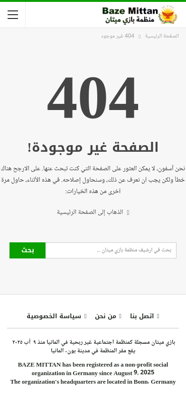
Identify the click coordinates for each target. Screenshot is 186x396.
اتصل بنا (144, 316)
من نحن (108, 316)
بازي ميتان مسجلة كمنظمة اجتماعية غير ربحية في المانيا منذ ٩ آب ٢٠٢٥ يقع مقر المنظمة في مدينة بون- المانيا (93, 346)
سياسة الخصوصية (56, 316)
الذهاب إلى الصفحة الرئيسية (92, 212)
